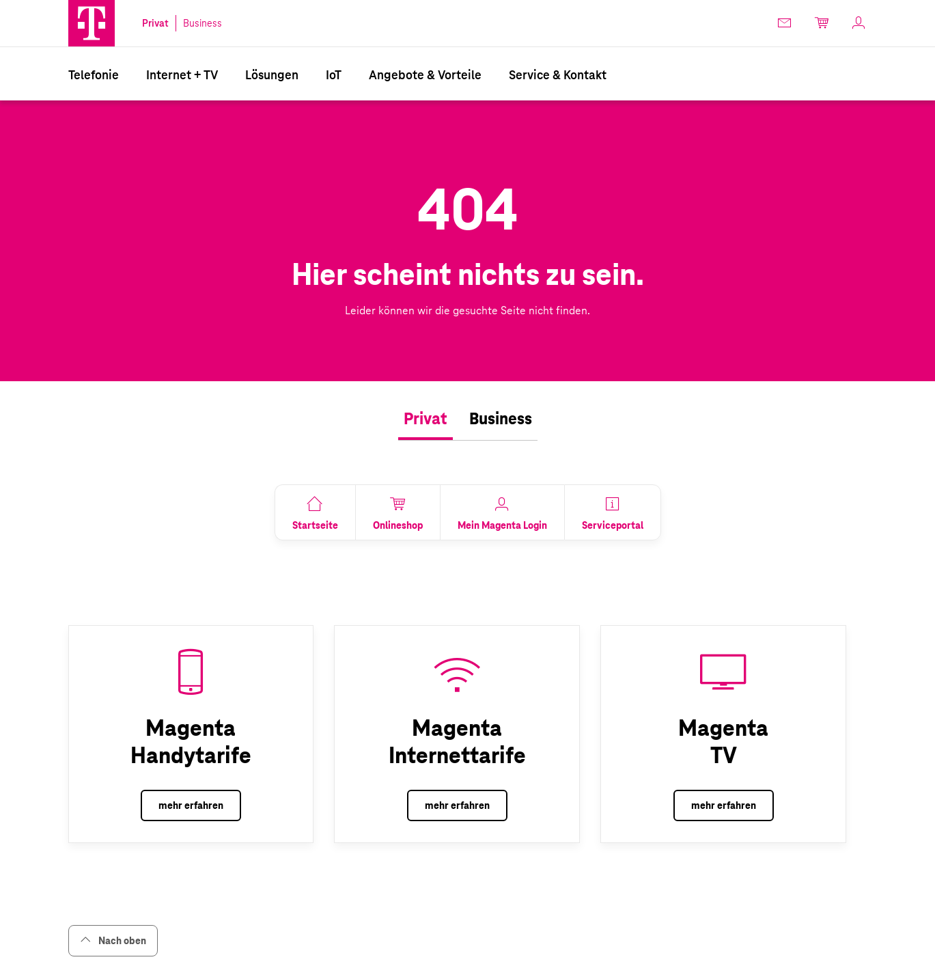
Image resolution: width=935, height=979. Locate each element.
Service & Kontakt (557, 75)
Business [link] (202, 23)
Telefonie (93, 75)
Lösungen (271, 75)
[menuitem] (93, 73)
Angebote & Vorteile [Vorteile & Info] (425, 75)
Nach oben (113, 940)
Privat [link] (155, 23)
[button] (91, 23)
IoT (333, 75)
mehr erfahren (190, 805)
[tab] (425, 419)
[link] (785, 22)
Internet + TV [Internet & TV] (182, 75)
